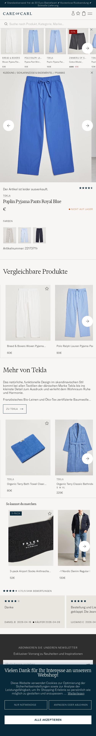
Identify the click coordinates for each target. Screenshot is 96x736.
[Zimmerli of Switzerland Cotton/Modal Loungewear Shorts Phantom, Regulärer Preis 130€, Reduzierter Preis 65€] (78, 48)
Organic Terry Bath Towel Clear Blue (25, 484)
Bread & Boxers (11, 58)
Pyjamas (60, 73)
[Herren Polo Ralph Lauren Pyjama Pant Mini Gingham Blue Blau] (33, 41)
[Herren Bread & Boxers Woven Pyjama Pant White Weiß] (11, 41)
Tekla (50, 58)
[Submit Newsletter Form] (88, 664)
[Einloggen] (73, 13)
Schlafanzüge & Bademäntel (35, 73)
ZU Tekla (14, 409)
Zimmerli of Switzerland (77, 58)
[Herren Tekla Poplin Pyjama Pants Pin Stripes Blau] (55, 41)
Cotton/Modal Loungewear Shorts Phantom (77, 62)
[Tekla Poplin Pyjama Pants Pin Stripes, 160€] (56, 48)
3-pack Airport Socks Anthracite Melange (29, 571)
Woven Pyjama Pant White (10, 62)
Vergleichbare (35, 271)
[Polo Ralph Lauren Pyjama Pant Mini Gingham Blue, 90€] (33, 48)
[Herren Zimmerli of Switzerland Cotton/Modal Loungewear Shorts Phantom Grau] (78, 41)
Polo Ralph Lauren (33, 58)
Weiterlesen (76, 693)
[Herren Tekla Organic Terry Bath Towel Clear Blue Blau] (28, 448)
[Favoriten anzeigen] (78, 13)
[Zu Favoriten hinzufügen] (46, 289)
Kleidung (8, 73)
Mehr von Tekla (25, 370)
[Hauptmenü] (89, 13)
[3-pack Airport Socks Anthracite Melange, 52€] (31, 545)
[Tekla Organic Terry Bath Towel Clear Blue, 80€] (28, 457)
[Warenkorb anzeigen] (83, 13)
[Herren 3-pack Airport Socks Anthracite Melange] (30, 538)
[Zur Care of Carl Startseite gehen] (17, 13)
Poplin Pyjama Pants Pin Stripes (55, 62)
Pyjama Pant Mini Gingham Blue (32, 62)
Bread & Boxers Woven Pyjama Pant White (25, 346)
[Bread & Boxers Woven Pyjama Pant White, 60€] (11, 48)
